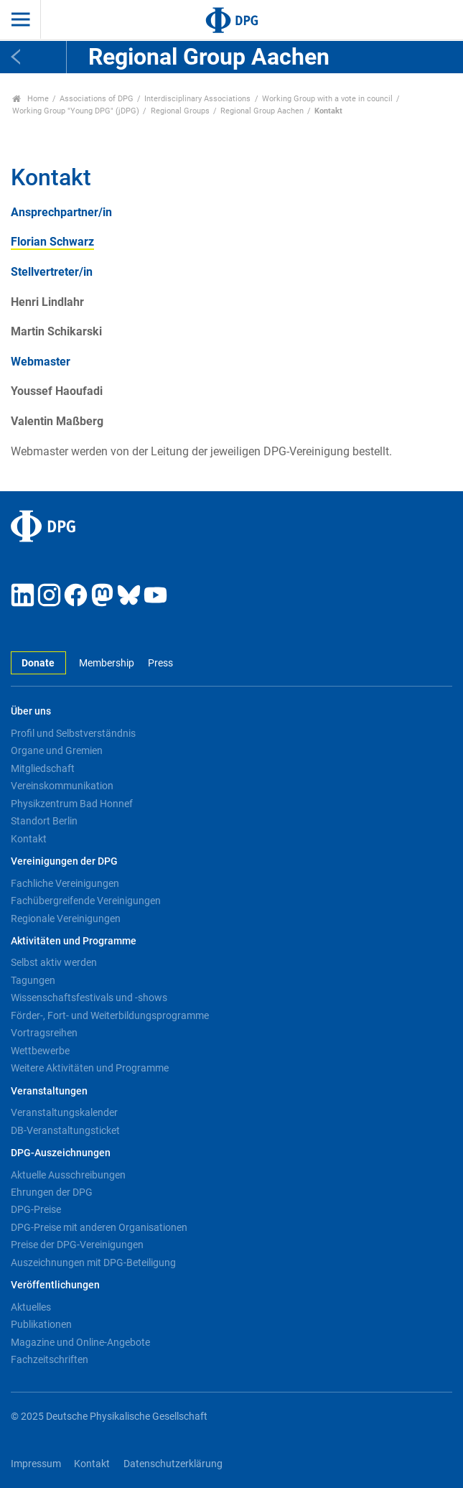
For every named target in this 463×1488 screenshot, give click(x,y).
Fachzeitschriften (49, 1359)
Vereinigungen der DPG (64, 861)
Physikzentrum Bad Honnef (72, 803)
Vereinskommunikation (62, 785)
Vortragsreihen (44, 1032)
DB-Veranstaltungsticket (65, 1130)
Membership (106, 663)
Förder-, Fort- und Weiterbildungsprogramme (110, 1015)
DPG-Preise (36, 1209)
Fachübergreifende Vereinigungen (86, 900)
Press (160, 663)
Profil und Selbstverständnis (73, 733)
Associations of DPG (97, 98)
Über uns (31, 711)
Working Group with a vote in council (327, 98)
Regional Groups (180, 111)
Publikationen (41, 1324)
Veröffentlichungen (55, 1285)
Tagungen (33, 980)
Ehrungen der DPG (52, 1192)
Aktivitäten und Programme (73, 941)
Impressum (36, 1464)
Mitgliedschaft (43, 768)
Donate (38, 663)
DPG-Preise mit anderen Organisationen (99, 1227)
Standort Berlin (44, 821)
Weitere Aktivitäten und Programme (90, 1068)
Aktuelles (31, 1307)
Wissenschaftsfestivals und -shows (89, 997)
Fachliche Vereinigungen (65, 883)
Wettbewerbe (40, 1050)
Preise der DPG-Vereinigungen (77, 1244)
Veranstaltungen (49, 1091)
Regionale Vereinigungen (66, 918)
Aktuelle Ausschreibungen (68, 1175)
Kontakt (29, 839)
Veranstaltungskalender (64, 1112)
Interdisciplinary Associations (197, 98)
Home (30, 98)
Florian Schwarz (52, 241)
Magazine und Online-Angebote (80, 1342)
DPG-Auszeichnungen (61, 1153)
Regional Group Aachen (262, 111)
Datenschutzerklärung (173, 1464)
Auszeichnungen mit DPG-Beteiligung (93, 1262)
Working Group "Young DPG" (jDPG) (75, 111)
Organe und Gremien (57, 750)
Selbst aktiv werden (54, 962)
